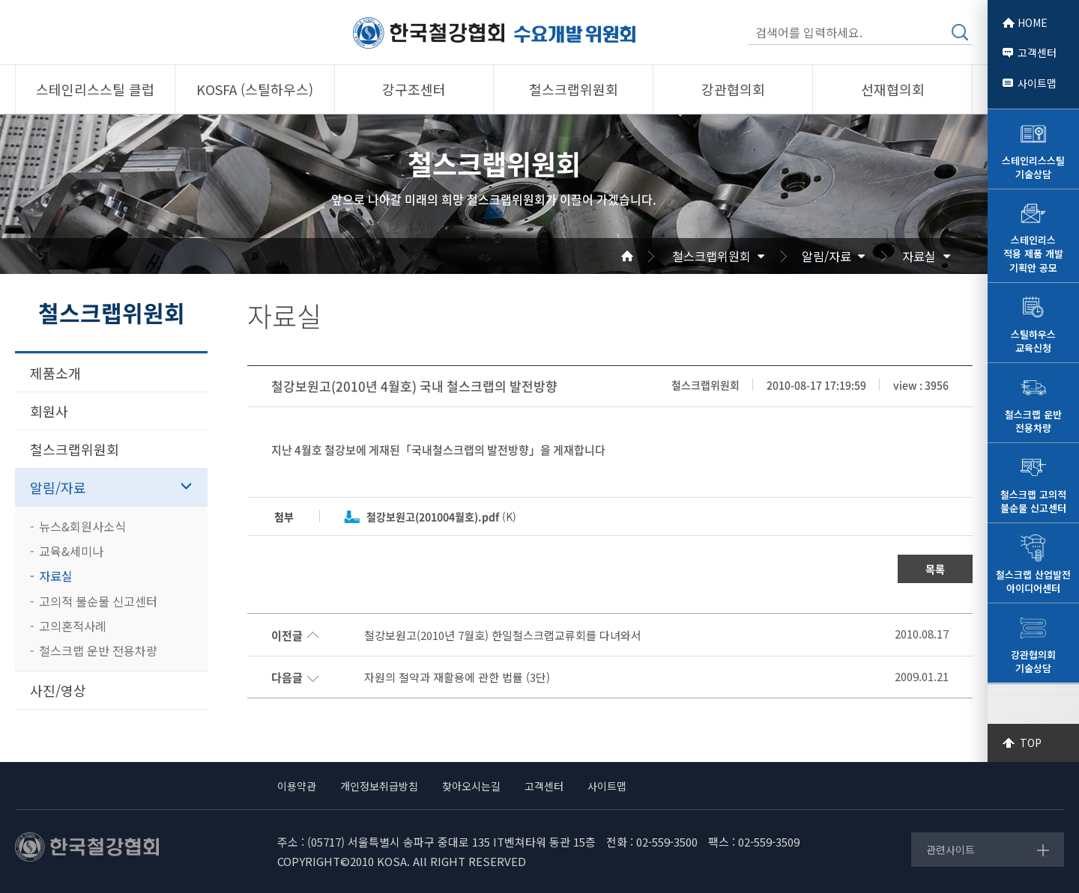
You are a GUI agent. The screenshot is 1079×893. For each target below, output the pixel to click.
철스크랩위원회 (711, 256)
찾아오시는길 (471, 785)
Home (645, 256)
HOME (1033, 22)
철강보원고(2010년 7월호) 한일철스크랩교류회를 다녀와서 (502, 635)
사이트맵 (1037, 83)
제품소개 (55, 373)
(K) (441, 516)
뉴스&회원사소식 (82, 526)
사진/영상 (58, 690)
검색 (960, 32)
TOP (1031, 742)
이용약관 (296, 785)
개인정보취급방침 (379, 785)
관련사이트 (950, 849)
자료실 (919, 256)
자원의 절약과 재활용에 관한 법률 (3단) (457, 677)
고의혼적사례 (72, 626)
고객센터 (1037, 52)
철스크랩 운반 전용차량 (98, 650)
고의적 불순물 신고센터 (98, 601)
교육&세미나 (71, 551)
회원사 (49, 411)
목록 (935, 568)
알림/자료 (826, 256)
